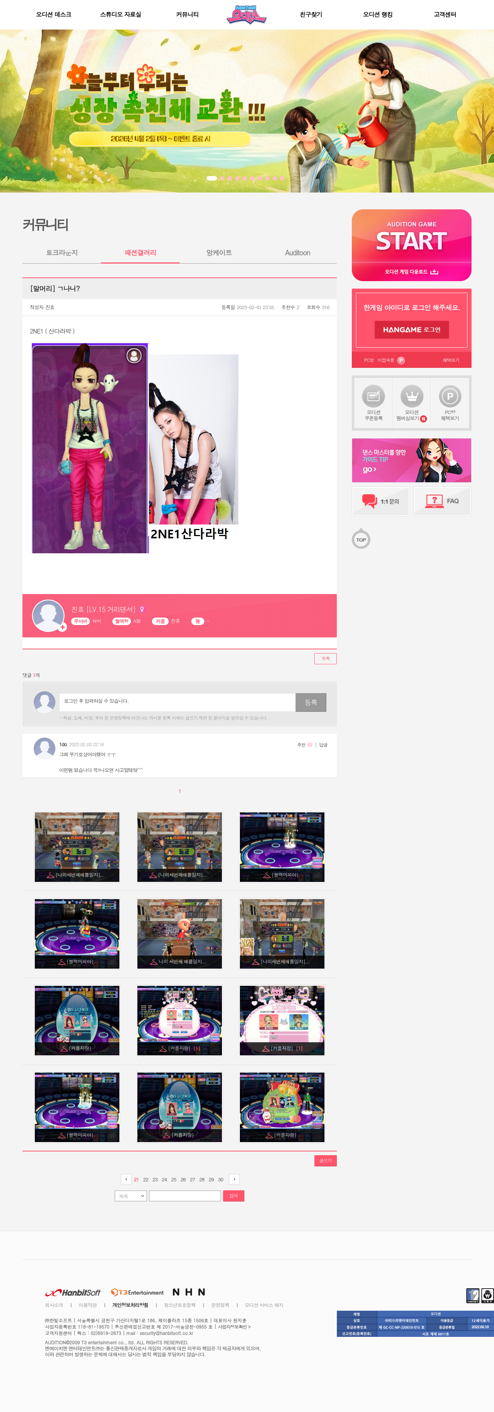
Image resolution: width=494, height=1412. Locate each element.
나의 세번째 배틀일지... (183, 961)
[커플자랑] (80, 1048)
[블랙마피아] (285, 874)
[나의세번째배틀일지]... (80, 874)
